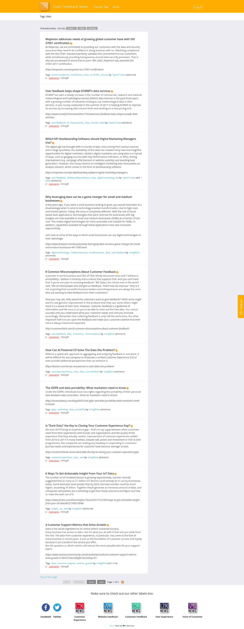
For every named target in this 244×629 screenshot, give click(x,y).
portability (80, 409)
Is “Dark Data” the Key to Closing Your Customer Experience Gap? (87, 425)
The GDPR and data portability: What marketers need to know (85, 388)
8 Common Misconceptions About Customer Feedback (80, 272)
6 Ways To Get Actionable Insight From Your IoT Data (79, 473)
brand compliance (60, 74)
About (116, 6)
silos (76, 371)
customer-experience (62, 371)
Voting (92, 28)
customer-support (66, 563)
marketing (63, 409)
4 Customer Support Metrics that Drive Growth (75, 525)
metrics (80, 563)
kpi (117, 177)
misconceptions (92, 333)
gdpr (54, 409)
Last (101, 581)
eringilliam (134, 252)
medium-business (79, 252)
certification (76, 74)
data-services (77, 122)
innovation (78, 333)
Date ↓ (71, 28)
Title (82, 28)
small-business (96, 252)
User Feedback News (71, 7)
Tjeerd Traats (118, 74)
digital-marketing (105, 177)
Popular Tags (101, 6)
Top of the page (48, 577)
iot (61, 508)
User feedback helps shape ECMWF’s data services (77, 91)
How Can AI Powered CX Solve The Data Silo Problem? (80, 350)
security (104, 74)
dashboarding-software (78, 177)
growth (89, 563)
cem (82, 457)
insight (55, 508)
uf (68, 122)
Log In (198, 7)
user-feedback (58, 122)
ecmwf (94, 122)
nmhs (102, 122)
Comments (54, 78)
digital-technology (60, 252)
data (86, 74)
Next (91, 581)
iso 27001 (94, 74)
